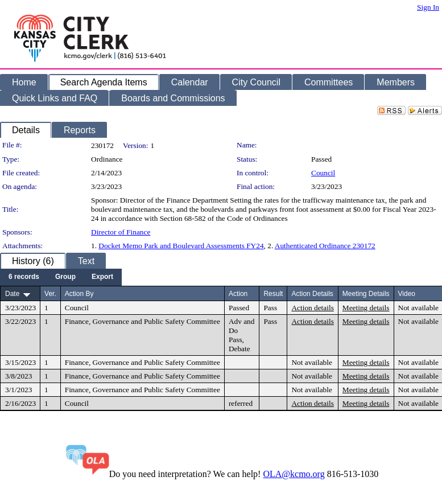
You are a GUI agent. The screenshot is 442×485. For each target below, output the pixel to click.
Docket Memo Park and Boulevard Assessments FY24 (180, 245)
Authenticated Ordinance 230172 (325, 245)
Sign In (428, 7)
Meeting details (366, 307)
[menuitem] (24, 277)
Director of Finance (120, 232)
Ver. (50, 294)
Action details (312, 307)
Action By (79, 294)
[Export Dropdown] (102, 277)
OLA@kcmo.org (293, 474)
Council (323, 172)
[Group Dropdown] (65, 277)
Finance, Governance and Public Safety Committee (142, 321)
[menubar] (61, 277)
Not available (418, 307)
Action (238, 294)
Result (273, 294)
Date (12, 294)
